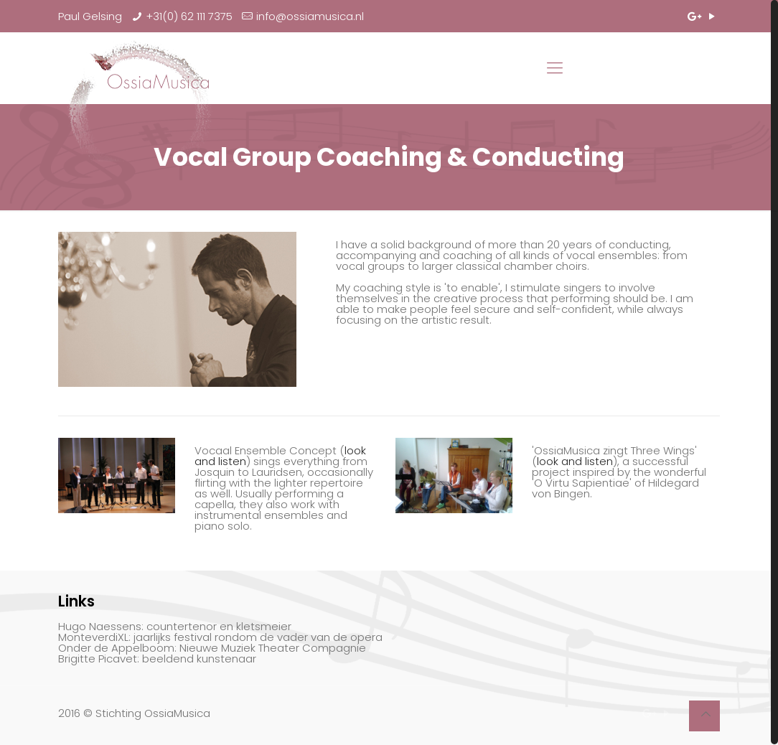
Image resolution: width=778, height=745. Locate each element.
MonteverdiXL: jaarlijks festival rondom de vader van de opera (220, 637)
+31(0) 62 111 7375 (189, 16)
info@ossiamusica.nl (310, 16)
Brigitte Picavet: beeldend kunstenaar (157, 658)
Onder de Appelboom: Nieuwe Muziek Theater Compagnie (212, 647)
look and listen (575, 461)
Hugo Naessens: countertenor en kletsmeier (174, 626)
